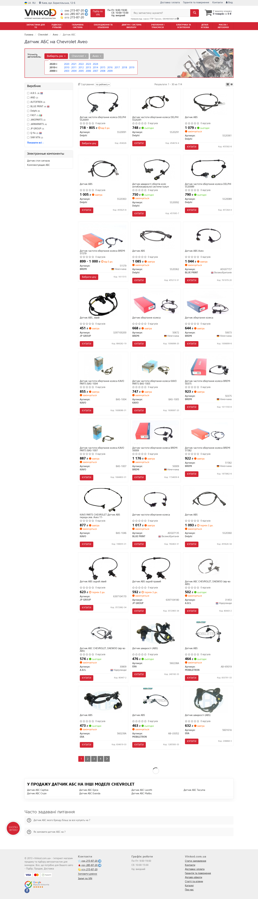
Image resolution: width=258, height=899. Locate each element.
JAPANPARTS (37, 124)
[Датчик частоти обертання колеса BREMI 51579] (103, 235)
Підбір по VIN (98, 13)
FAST (34, 115)
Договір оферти (193, 877)
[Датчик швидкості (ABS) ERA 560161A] (208, 700)
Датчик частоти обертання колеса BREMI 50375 (207, 382)
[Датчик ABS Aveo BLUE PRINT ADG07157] (208, 236)
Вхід (229, 2)
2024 (95, 64)
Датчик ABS (191, 117)
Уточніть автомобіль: (34, 55)
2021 (74, 64)
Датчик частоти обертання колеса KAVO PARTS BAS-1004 (102, 382)
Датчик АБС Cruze (37, 793)
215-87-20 (72, 10)
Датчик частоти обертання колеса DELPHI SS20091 (103, 118)
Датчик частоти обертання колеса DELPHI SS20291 (155, 118)
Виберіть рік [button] (56, 56)
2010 (66, 67)
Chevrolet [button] (79, 56)
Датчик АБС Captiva (37, 790)
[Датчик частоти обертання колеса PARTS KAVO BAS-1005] (156, 366)
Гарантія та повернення (196, 2)
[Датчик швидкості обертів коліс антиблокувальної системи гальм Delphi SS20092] (156, 169)
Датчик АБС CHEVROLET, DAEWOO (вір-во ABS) (207, 582)
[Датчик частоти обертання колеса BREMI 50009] (155, 432)
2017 (117, 67)
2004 (74, 71)
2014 (95, 67)
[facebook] (27, 890)
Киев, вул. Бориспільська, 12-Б (57, 3)
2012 (81, 67)
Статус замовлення (195, 861)
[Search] (194, 13)
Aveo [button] (96, 56)
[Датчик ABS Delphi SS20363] (103, 169)
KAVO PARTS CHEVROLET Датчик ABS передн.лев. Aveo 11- (100, 516)
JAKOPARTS (36, 119)
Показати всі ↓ (35, 142)
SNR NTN (35, 137)
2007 (95, 71)
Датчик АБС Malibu (141, 793)
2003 (66, 71)
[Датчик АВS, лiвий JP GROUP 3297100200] (103, 302)
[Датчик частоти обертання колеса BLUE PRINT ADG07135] (155, 499)
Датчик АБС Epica (88, 790)
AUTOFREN (36, 102)
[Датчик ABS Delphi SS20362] (156, 236)
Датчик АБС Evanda (89, 793)
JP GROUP (35, 128)
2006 (88, 71)
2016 (110, 67)
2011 (74, 67)
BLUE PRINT (40, 106)
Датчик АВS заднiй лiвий (93, 581)
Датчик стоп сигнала (38, 160)
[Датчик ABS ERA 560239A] (103, 700)
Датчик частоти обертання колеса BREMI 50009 (155, 449)
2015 (102, 67)
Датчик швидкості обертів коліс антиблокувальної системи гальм (150, 185)
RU (34, 3)
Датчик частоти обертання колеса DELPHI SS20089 (208, 185)
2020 (66, 64)
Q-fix (34, 133)
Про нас (189, 889)
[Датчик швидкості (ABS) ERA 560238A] (156, 633)
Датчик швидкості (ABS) (145, 648)
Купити (139, 143)
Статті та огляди (194, 881)
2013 (88, 67)
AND (32, 97)
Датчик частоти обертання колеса (151, 515)
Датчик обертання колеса (146, 318)
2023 (88, 64)
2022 (81, 64)
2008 (102, 71)
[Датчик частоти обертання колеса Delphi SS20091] (103, 102)
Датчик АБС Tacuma (194, 790)
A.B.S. (35, 93)
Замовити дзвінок (87, 874)
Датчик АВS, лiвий (89, 318)
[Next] (107, 759)
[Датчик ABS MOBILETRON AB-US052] (155, 700)
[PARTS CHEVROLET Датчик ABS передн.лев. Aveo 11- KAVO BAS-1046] (103, 499)
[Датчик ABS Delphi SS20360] (208, 499)
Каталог (189, 885)
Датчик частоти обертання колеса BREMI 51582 (207, 449)
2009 (110, 71)
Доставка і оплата (170, 2)
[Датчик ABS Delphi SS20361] (208, 102)
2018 (124, 67)
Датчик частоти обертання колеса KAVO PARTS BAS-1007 (102, 449)
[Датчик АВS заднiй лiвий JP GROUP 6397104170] (103, 566)
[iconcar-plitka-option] (228, 84)
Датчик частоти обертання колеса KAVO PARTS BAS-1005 (154, 382)
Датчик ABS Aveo (194, 251)
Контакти (217, 2)
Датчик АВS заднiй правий (146, 581)
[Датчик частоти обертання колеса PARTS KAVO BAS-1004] (103, 366)
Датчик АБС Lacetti (141, 790)
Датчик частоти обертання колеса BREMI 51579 (102, 252)
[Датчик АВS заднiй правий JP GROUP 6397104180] (155, 566)
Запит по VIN (85, 878)
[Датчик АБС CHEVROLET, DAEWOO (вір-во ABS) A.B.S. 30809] (103, 633)
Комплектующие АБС (38, 165)
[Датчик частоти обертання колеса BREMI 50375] (208, 365)
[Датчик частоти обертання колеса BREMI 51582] (208, 433)
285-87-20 (72, 14)
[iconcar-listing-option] (231, 84)
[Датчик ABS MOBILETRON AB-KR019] (208, 633)
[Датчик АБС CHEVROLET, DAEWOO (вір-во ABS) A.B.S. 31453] (208, 566)
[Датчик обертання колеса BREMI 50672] (155, 302)
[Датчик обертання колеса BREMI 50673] (208, 302)
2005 (81, 71)
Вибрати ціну (89, 143)
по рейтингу (103, 84)
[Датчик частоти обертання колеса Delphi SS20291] (156, 102)
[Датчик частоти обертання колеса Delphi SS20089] (208, 169)
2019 (131, 67)
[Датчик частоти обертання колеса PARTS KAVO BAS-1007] (103, 433)
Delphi (33, 110)
